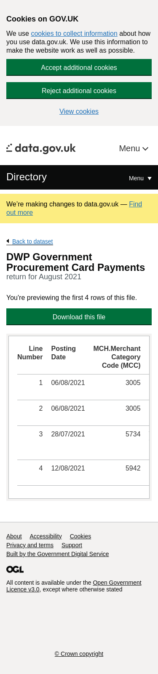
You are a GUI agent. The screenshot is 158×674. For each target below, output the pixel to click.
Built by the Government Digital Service (57, 554)
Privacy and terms (30, 545)
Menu (130, 148)
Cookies (80, 536)
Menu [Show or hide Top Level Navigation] (137, 178)
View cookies (79, 111)
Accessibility (45, 536)
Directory (26, 176)
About (14, 536)
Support (72, 545)
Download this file (79, 317)
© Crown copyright (79, 653)
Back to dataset (32, 241)
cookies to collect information (74, 33)
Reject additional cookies (79, 90)
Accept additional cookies (79, 67)
